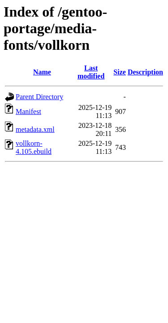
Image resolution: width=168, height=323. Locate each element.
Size (119, 72)
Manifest (28, 111)
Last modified (91, 72)
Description (145, 72)
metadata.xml (35, 129)
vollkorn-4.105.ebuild (34, 147)
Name (42, 72)
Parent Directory (39, 96)
